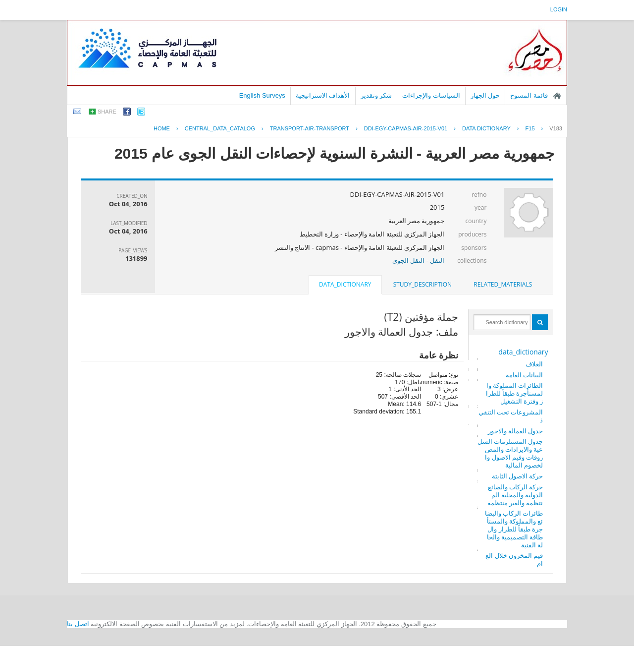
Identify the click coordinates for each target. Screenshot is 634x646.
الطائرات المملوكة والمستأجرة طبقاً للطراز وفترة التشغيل (514, 393)
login (558, 9)
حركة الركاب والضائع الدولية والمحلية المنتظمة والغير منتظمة (515, 495)
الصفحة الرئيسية (557, 96)
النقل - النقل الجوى (418, 260)
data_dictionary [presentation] (345, 284)
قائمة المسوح (529, 95)
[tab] (502, 284)
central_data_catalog (220, 128)
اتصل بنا (78, 624)
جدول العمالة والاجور (515, 431)
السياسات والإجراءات (431, 95)
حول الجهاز (485, 95)
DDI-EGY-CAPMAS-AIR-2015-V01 (405, 128)
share (107, 112)
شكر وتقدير (376, 95)
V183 (555, 128)
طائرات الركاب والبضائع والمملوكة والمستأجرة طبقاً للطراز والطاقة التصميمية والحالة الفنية (514, 529)
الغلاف (534, 364)
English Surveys (262, 95)
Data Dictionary (486, 128)
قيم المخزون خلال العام (514, 559)
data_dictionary (523, 351)
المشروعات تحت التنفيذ (510, 416)
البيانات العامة (524, 375)
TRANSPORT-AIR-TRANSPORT (309, 128)
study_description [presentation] (422, 284)
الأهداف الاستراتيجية (323, 95)
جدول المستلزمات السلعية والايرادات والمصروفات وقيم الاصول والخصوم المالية (510, 453)
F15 (530, 128)
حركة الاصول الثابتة (517, 476)
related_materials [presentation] (503, 284)
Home (162, 128)
